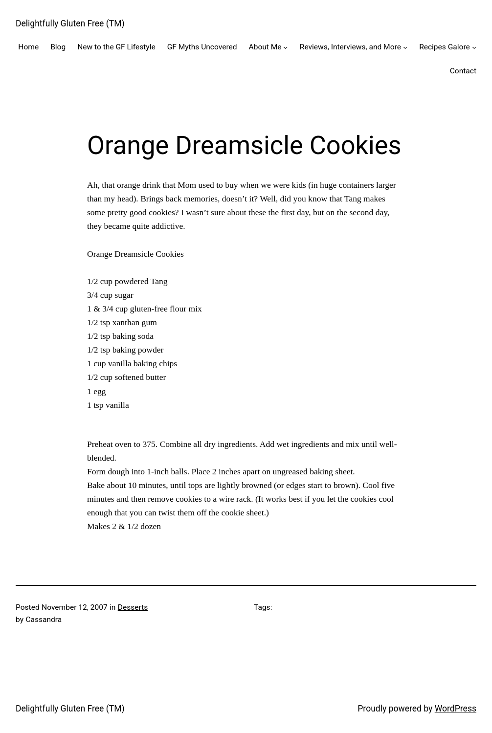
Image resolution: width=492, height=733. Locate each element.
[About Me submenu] (285, 47)
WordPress (455, 708)
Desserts (133, 607)
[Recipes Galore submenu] (474, 47)
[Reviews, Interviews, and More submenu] (405, 47)
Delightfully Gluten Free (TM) (70, 23)
